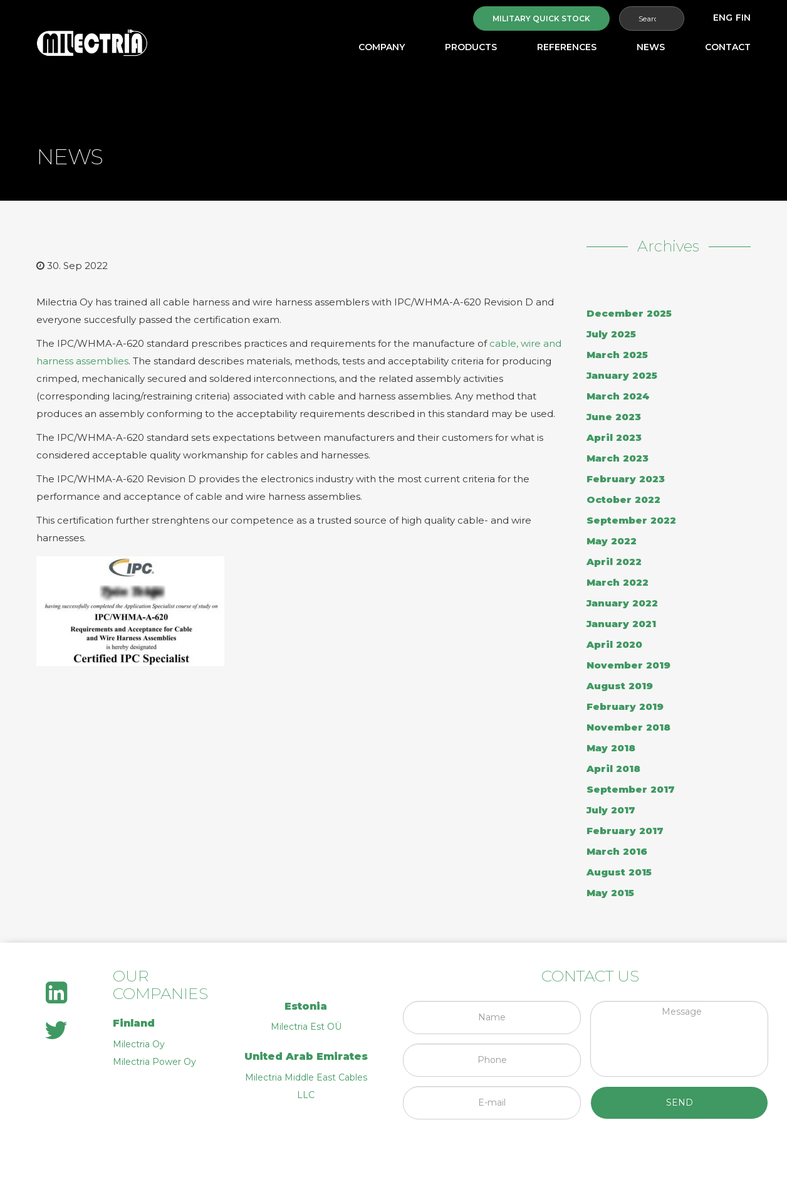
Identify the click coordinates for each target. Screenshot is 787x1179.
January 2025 (621, 375)
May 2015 (610, 893)
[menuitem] (722, 17)
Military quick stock (541, 18)
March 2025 (617, 355)
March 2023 (617, 458)
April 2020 (614, 644)
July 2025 (611, 334)
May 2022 (611, 541)
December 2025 (629, 313)
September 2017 (630, 789)
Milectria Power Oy (154, 1061)
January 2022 (622, 603)
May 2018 (610, 748)
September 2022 (631, 520)
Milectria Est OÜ (306, 1026)
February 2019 (625, 706)
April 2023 (614, 437)
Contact (728, 47)
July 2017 (610, 810)
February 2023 (625, 479)
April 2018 (613, 769)
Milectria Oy (139, 1044)
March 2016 (616, 851)
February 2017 (625, 831)
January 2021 (621, 624)
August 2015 (619, 872)
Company (381, 47)
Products (471, 47)
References (567, 47)
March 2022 (617, 582)
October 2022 (623, 499)
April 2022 (614, 562)
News (651, 47)
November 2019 (628, 665)
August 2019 (619, 686)
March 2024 (618, 396)
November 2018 (628, 727)
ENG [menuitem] (722, 17)
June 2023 (613, 417)
